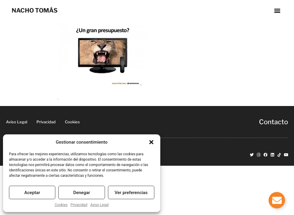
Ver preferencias (131, 192)
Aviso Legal (99, 205)
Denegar (81, 192)
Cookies (61, 205)
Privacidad (79, 205)
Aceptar (32, 192)
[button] (151, 142)
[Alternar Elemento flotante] (277, 200)
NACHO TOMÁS (35, 10)
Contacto (273, 122)
